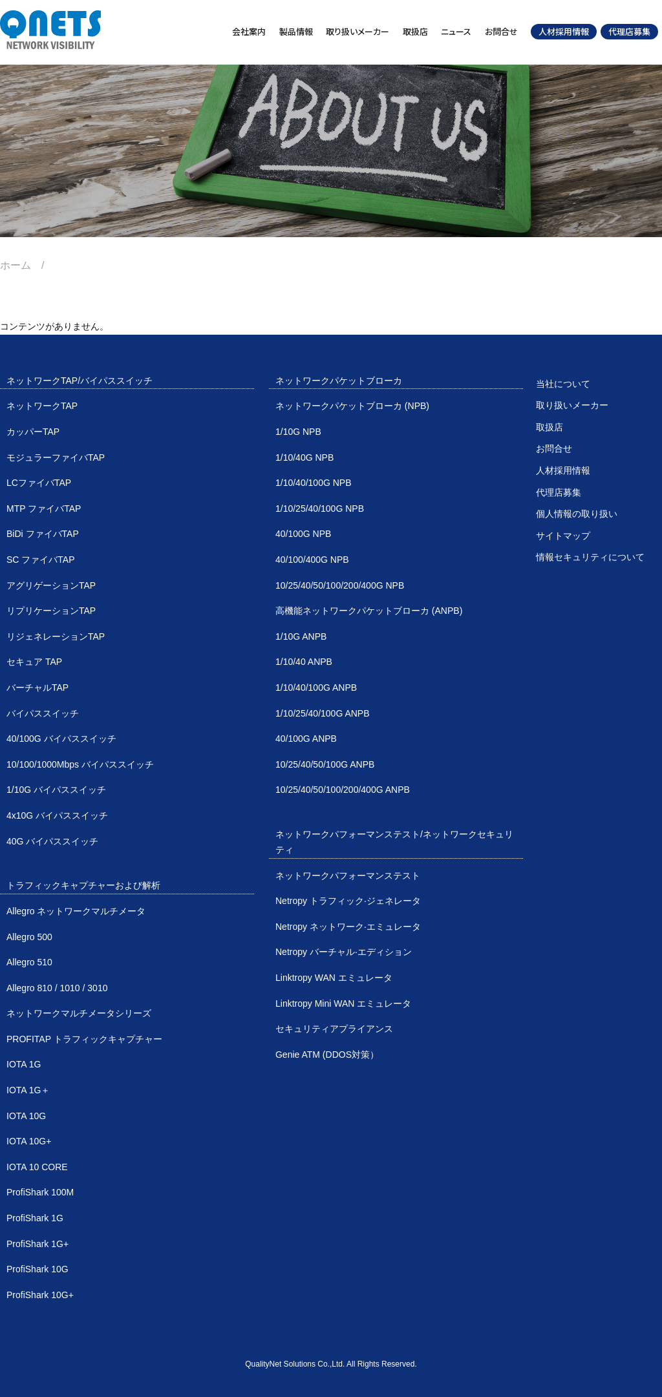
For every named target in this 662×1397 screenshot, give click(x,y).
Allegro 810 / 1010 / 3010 (56, 988)
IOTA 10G (26, 1116)
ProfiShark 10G (37, 1269)
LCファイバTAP (38, 483)
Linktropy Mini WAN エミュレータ (343, 1003)
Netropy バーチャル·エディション (343, 952)
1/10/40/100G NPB (313, 483)
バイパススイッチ (42, 713)
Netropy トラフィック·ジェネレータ (348, 901)
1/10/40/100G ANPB (316, 687)
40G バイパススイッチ (52, 841)
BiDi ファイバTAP (42, 534)
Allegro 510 (29, 962)
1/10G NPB (298, 431)
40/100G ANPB (306, 738)
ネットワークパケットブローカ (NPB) (352, 406)
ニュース (456, 31)
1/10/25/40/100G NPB (319, 508)
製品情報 (296, 31)
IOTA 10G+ (28, 1141)
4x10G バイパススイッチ (57, 815)
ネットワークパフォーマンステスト (347, 875)
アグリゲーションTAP (51, 585)
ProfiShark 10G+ (40, 1295)
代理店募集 (629, 31)
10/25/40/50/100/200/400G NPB (339, 585)
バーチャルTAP (37, 687)
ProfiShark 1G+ (37, 1244)
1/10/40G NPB (304, 457)
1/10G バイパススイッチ (56, 789)
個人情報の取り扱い (576, 514)
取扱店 (415, 31)
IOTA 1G (23, 1064)
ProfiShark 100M (40, 1192)
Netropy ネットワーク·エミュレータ (348, 926)
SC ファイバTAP (40, 559)
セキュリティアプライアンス (334, 1029)
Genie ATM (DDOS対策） (327, 1054)
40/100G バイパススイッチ (61, 738)
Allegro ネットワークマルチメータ (75, 911)
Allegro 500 (29, 937)
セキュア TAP (34, 661)
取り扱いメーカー (357, 31)
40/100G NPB (303, 534)
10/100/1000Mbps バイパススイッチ (80, 764)
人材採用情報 (564, 31)
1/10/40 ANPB (303, 661)
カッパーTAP (32, 431)
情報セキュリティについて (590, 557)
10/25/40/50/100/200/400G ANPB (342, 789)
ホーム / (27, 265)
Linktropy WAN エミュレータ (333, 977)
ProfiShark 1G (34, 1218)
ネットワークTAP (42, 406)
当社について (563, 384)
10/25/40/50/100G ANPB (324, 764)
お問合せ (501, 31)
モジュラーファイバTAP (55, 457)
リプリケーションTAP (51, 610)
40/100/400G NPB (312, 559)
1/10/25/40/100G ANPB (322, 713)
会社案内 (249, 31)
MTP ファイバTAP (43, 508)
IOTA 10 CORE (37, 1167)
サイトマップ (563, 535)
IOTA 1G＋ (28, 1090)
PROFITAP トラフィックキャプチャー (84, 1039)
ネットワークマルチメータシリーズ (78, 1013)
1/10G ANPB (300, 636)
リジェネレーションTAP (55, 636)
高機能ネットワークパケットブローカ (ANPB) (368, 610)
